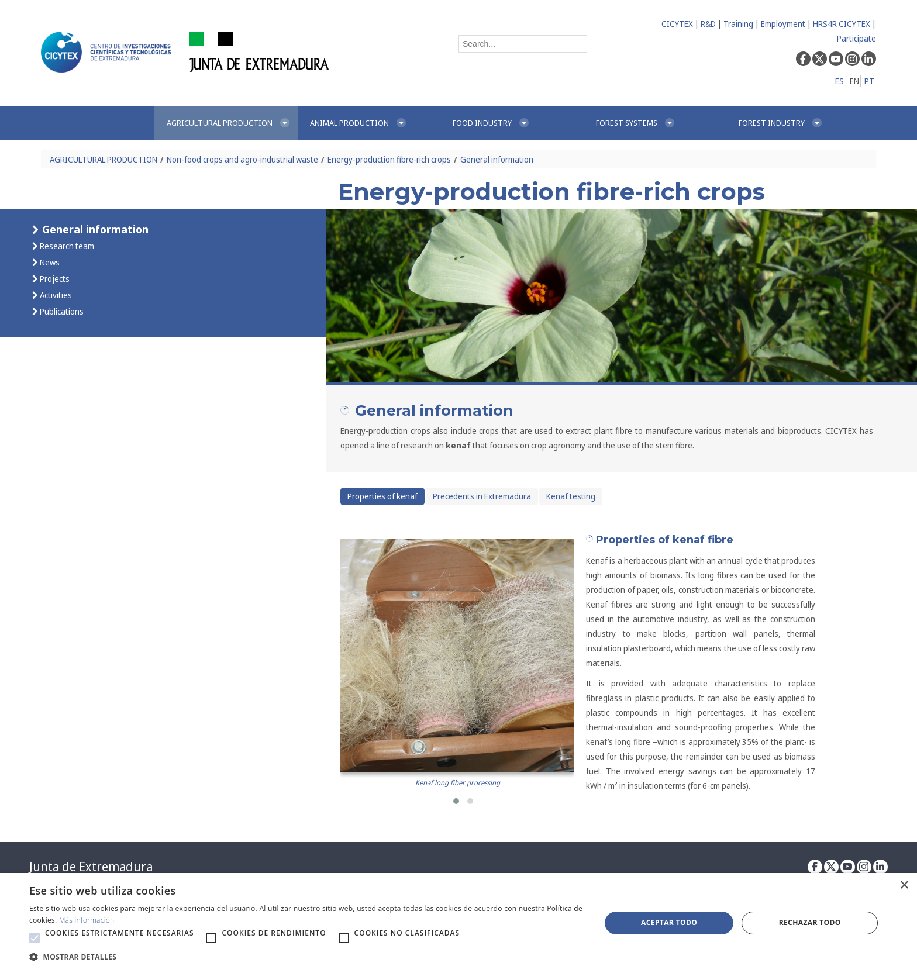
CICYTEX (677, 23)
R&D (708, 23)
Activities (55, 295)
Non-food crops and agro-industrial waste (242, 159)
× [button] (903, 885)
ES (839, 81)
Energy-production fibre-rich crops (389, 159)
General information (496, 159)
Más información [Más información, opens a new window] (87, 920)
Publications (61, 311)
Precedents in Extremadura (482, 496)
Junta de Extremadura (91, 866)
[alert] (458, 923)
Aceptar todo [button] (669, 922)
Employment (783, 23)
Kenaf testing (570, 496)
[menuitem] (225, 123)
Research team (66, 245)
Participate (856, 38)
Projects (54, 278)
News (49, 262)
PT (869, 81)
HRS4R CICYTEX (841, 23)
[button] (456, 801)
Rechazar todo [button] (810, 922)
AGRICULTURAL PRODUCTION (103, 159)
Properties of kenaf (382, 496)
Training (738, 23)
